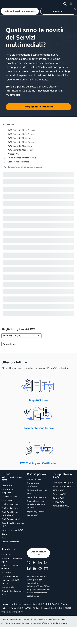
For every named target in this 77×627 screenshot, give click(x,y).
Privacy (4, 619)
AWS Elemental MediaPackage (21, 142)
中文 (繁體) (18, 612)
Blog (3, 538)
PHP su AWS (58, 502)
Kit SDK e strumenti (62, 486)
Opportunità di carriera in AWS (12, 592)
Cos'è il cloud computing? (7, 491)
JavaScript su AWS (61, 505)
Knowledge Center (9, 576)
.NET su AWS (58, 490)
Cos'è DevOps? (8, 500)
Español (55, 604)
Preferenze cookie (57, 619)
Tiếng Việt (26, 608)
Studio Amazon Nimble (18, 161)
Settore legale (7, 587)
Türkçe (36, 608)
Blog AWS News (38, 400)
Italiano (4, 608)
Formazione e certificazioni (33, 485)
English (46, 604)
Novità (4, 534)
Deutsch (37, 604)
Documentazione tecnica (38, 427)
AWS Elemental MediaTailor (20, 150)
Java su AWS (58, 498)
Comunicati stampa (10, 541)
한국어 (68, 608)
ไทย (52, 608)
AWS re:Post (6, 572)
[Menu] (71, 3)
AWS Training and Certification (38, 463)
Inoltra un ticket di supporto (9, 567)
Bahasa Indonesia (23, 604)
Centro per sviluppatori (63, 482)
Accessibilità (15, 619)
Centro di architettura (36, 497)
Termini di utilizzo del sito (35, 619)
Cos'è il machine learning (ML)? (12, 524)
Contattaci (6, 554)
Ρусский (45, 608)
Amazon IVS (13, 154)
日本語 (60, 608)
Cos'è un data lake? (9, 508)
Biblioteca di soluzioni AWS (37, 492)
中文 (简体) (6, 612)
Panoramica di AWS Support (10, 581)
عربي (11, 604)
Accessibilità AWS (9, 496)
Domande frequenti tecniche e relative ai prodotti (36, 504)
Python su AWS (59, 494)
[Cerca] (65, 3)
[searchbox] (38, 167)
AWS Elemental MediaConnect (21, 130)
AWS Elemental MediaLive (19, 138)
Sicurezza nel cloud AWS (12, 530)
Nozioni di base (34, 479)
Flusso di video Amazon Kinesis (22, 157)
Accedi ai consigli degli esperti (11, 560)
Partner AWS (32, 515)
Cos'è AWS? (6, 485)
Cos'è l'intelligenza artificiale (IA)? (9, 513)
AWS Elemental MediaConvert (21, 134)
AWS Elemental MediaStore (20, 146)
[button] (20, 11)
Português (14, 608)
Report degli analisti (36, 511)
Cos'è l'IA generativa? (10, 519)
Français (64, 604)
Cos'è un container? (10, 504)
